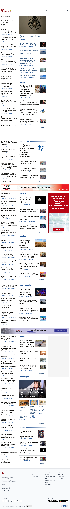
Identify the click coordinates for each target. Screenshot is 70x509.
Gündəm (22, 236)
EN (62, 506)
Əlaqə (46, 478)
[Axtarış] (46, 11)
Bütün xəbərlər (42, 127)
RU (67, 506)
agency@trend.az (5, 491)
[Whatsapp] (3, 501)
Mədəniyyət (24, 377)
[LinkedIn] (18, 501)
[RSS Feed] (21, 501)
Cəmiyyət (23, 193)
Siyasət (22, 82)
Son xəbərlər (34, 474)
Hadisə (22, 337)
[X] (9, 501)
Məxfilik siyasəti (61, 476)
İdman (22, 427)
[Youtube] (12, 501)
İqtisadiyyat (24, 141)
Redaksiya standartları (50, 480)
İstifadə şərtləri (61, 474)
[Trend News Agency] (5, 473)
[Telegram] (15, 501)
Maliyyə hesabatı (48, 484)
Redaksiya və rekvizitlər (50, 476)
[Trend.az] (6, 10)
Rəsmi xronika (35, 476)
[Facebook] (6, 501)
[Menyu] (65, 11)
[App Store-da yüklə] (53, 501)
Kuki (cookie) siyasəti (62, 481)
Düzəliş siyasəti (48, 482)
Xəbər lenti (5, 17)
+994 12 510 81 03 (5, 490)
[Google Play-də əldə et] (63, 501)
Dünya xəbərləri (25, 285)
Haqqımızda (47, 474)
